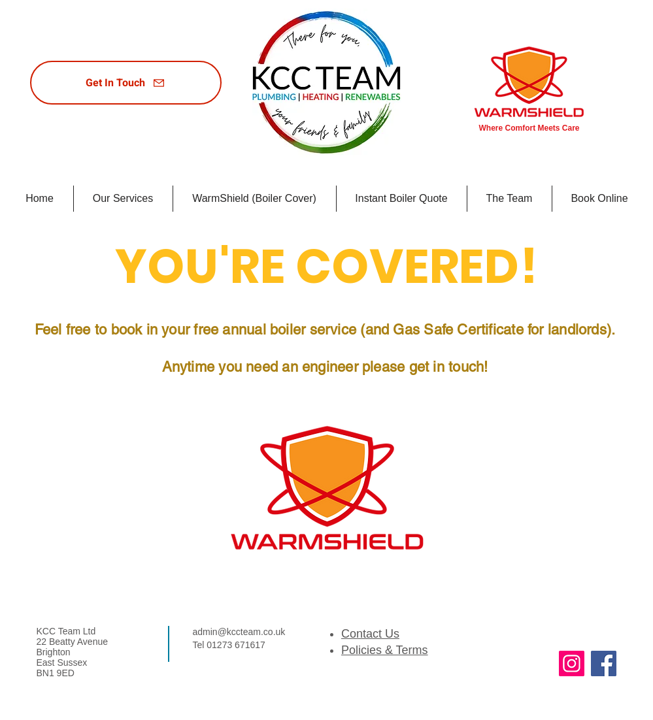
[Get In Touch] (126, 83)
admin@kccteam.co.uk (239, 632)
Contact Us (370, 633)
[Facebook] (603, 663)
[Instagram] (571, 663)
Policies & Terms (384, 650)
